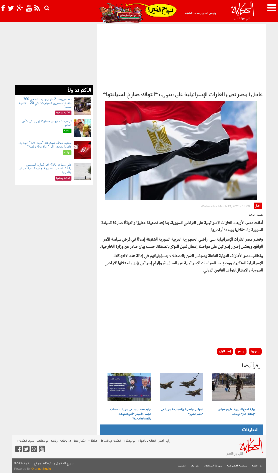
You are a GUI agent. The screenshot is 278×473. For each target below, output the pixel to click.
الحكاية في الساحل (110, 441)
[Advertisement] (181, 56)
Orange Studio (41, 468)
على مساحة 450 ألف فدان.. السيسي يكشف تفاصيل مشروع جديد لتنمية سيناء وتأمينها (45, 168)
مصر (240, 351)
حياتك (93, 441)
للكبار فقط (79, 441)
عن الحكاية (257, 466)
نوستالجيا (42, 441)
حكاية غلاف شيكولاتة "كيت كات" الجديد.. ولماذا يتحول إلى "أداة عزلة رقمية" (44, 145)
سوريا (255, 351)
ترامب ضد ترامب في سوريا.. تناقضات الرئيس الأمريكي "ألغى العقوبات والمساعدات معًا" (130, 414)
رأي (168, 441)
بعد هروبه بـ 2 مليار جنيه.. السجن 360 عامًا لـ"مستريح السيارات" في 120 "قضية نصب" (45, 103)
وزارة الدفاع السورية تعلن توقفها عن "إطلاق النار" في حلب (236, 412)
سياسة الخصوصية (237, 466)
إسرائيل (225, 351)
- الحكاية (252, 215)
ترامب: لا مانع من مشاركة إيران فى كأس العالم (46, 123)
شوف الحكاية (26, 441)
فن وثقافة (65, 441)
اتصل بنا (182, 466)
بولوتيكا (129, 441)
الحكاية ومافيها (147, 441)
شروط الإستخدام (213, 466)
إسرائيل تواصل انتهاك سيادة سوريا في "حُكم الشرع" (182, 412)
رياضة (54, 441)
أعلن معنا (195, 466)
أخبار (258, 206)
